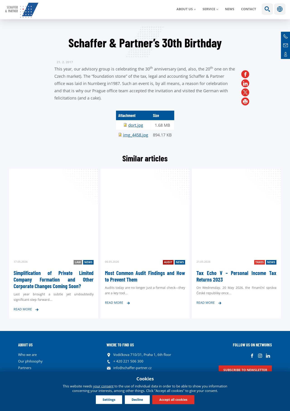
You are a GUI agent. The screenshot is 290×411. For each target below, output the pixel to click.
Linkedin (268, 356)
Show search (267, 9)
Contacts (285, 54)
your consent (103, 386)
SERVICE (209, 9)
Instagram (260, 356)
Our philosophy (30, 361)
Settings (109, 399)
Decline (137, 399)
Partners (24, 367)
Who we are (27, 354)
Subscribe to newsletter (245, 370)
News (229, 9)
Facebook (252, 356)
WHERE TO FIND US (120, 344)
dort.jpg (135, 125)
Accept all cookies (173, 399)
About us (184, 9)
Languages (279, 9)
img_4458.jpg (135, 135)
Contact (248, 9)
